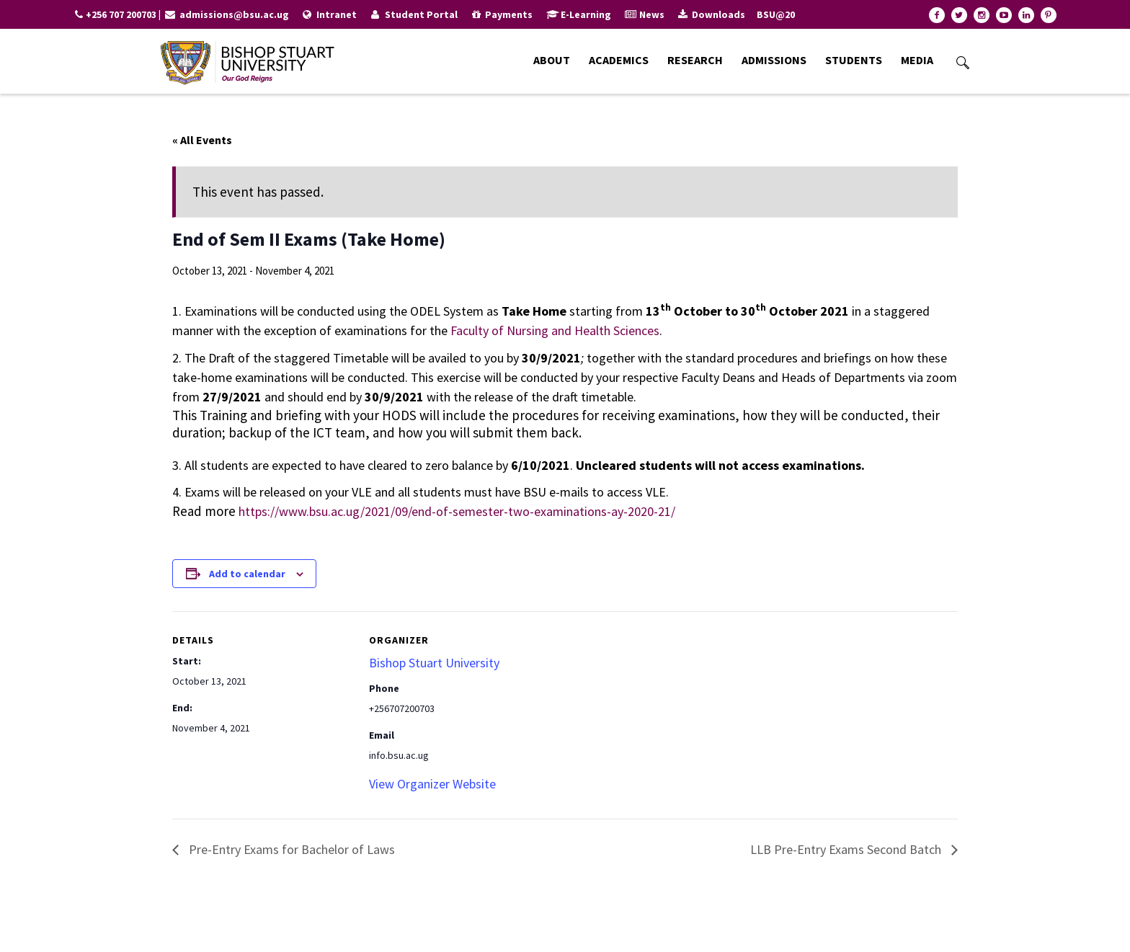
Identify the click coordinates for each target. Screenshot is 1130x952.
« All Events (202, 140)
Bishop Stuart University (434, 662)
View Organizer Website (432, 783)
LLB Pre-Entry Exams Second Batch (847, 849)
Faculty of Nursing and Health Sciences (554, 330)
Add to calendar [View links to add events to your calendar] (247, 573)
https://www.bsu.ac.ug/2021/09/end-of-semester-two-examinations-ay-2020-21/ (457, 511)
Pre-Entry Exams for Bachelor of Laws (290, 849)
